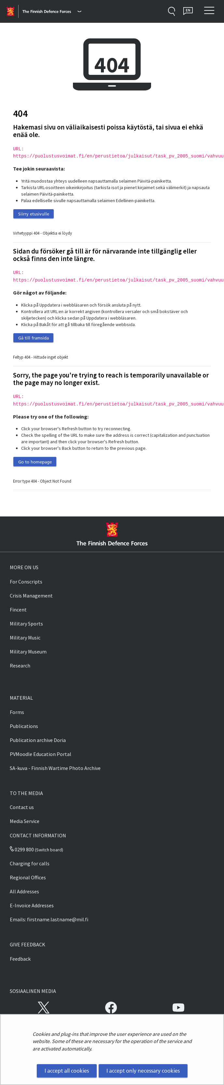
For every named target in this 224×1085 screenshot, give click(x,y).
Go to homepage (35, 461)
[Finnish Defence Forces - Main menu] (51, 11)
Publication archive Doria (38, 740)
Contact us (22, 807)
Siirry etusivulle (33, 213)
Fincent (18, 609)
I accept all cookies (67, 1070)
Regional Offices (28, 877)
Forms (17, 712)
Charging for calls (29, 863)
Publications (24, 726)
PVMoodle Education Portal (40, 754)
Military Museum (28, 651)
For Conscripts (26, 581)
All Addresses (24, 891)
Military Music (25, 637)
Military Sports (26, 623)
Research (20, 665)
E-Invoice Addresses (32, 905)
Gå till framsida (33, 337)
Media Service (24, 821)
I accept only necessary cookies (143, 1070)
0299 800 (22, 849)
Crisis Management (31, 595)
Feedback (20, 958)
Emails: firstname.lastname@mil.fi (49, 919)
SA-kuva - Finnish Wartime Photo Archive (55, 768)
